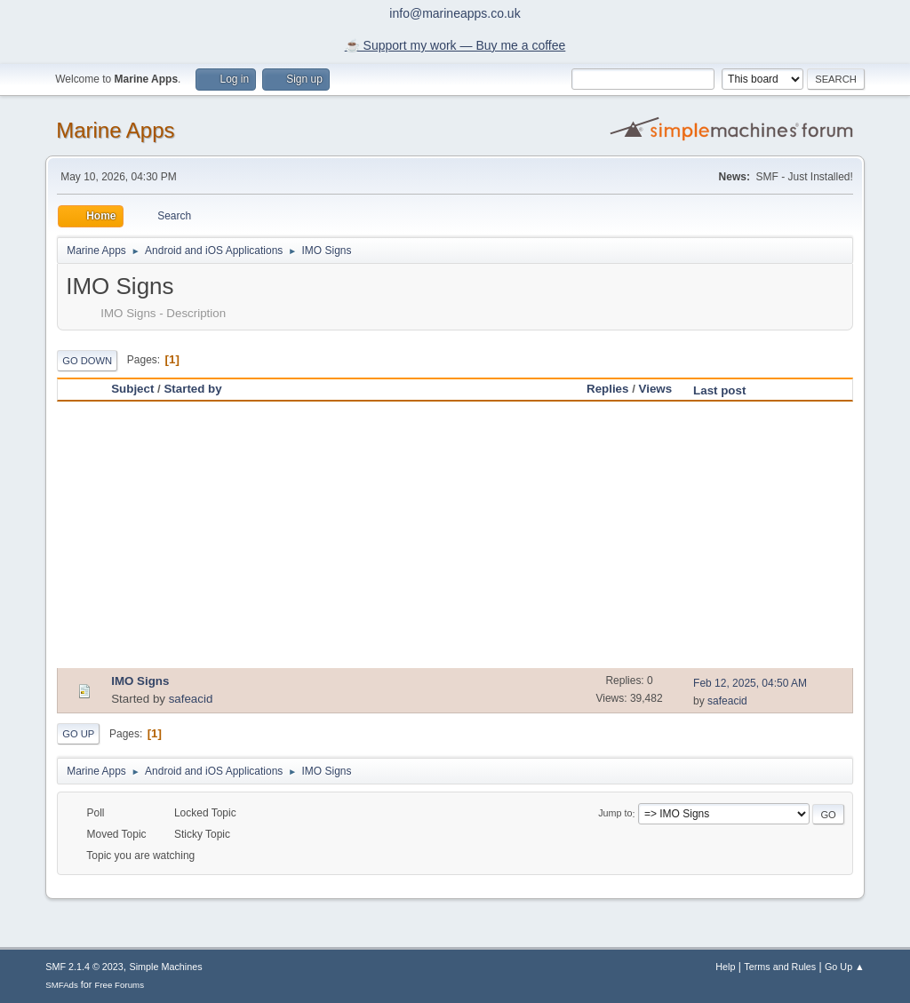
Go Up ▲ (845, 966)
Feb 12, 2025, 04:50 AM (750, 683)
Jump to (615, 813)
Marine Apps (115, 130)
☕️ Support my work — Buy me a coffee (455, 45)
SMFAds (61, 985)
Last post (727, 390)
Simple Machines (166, 966)
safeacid (191, 698)
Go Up (78, 733)
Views (656, 388)
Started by (192, 388)
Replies (607, 388)
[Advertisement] (455, 534)
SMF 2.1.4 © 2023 (84, 966)
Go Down (87, 360)
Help (725, 966)
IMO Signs (140, 681)
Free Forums (119, 985)
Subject (132, 388)
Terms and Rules (780, 966)
